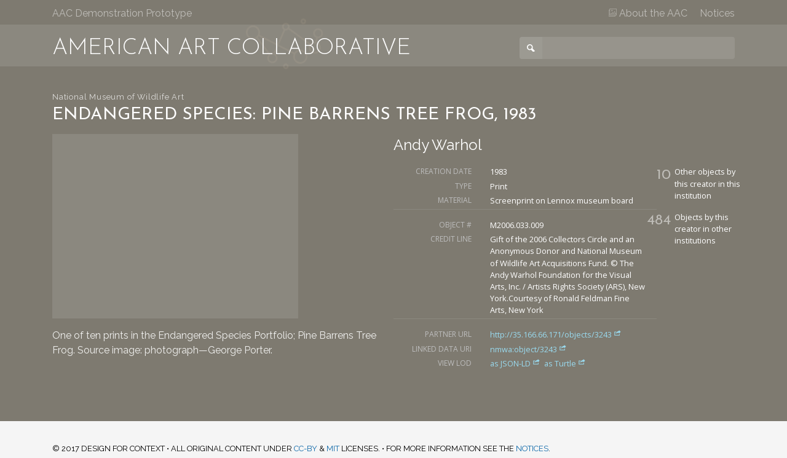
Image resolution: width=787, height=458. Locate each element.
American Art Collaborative (231, 49)
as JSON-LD (516, 363)
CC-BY (305, 448)
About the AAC (648, 13)
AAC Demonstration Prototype (122, 13)
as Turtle (565, 363)
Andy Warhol (438, 145)
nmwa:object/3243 (528, 349)
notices (532, 448)
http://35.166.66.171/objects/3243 (556, 334)
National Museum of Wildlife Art (118, 96)
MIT (332, 448)
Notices (717, 13)
